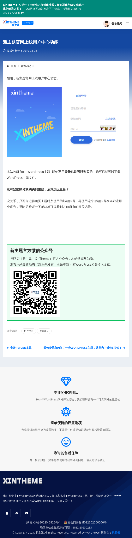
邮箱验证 (44, 331)
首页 (11, 66)
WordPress (92, 533)
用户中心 (28, 331)
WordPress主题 (38, 172)
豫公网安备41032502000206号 (87, 522)
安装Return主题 (19, 348)
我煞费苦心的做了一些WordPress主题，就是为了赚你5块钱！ (84, 348)
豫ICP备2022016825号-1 (45, 522)
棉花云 (116, 533)
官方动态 (26, 66)
